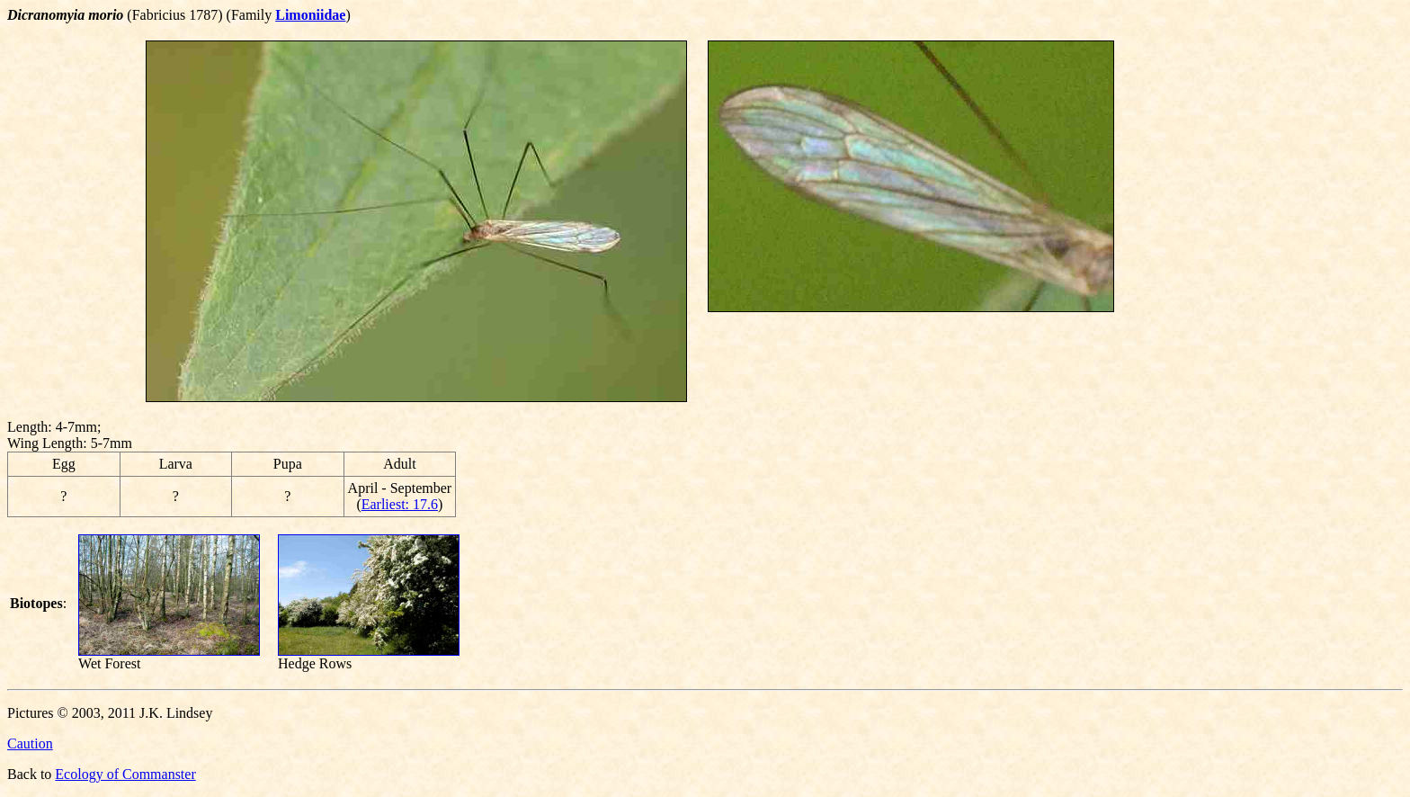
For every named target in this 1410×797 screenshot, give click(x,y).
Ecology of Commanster (125, 774)
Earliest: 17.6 (399, 504)
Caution (30, 743)
